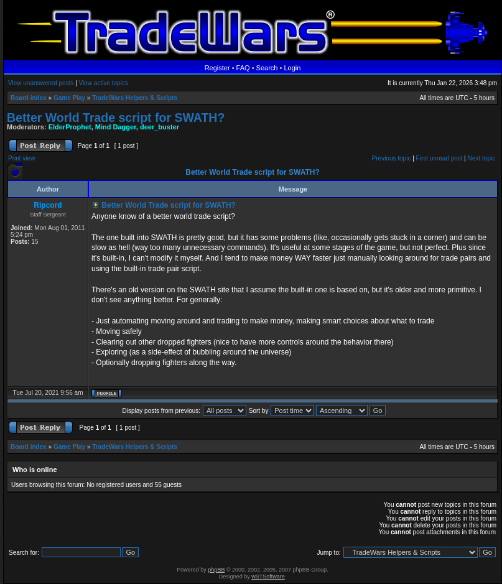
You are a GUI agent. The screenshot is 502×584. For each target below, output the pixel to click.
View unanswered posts (40, 83)
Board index (29, 98)
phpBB (216, 570)
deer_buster (159, 127)
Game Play (69, 98)
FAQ (243, 68)
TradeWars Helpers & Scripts (134, 98)
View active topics (103, 83)
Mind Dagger (115, 127)
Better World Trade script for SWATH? (116, 117)
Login (292, 68)
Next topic (481, 158)
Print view (21, 158)
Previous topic (391, 158)
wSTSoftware (268, 576)
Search (267, 68)
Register (217, 68)
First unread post (439, 158)
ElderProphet (70, 127)
